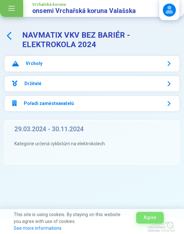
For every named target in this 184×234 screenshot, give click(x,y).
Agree (150, 217)
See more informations (38, 228)
